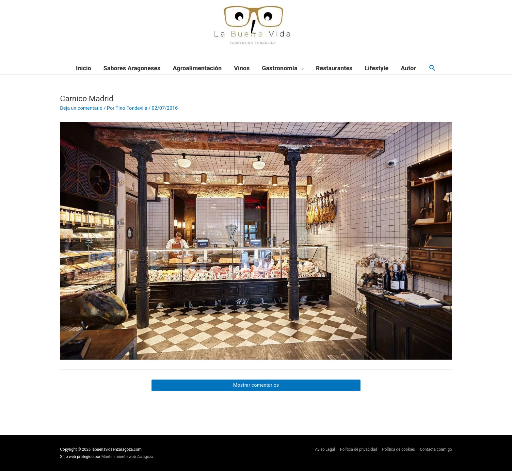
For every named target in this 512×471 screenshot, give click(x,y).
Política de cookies (398, 449)
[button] (432, 68)
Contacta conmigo (436, 449)
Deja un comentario (81, 108)
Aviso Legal (325, 449)
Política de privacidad (358, 449)
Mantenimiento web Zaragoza (127, 456)
